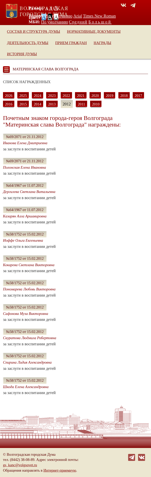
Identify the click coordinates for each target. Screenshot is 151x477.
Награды (102, 43)
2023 (52, 95)
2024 (37, 95)
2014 (37, 104)
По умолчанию (59, 16)
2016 (8, 104)
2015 (23, 104)
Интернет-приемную (59, 470)
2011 (81, 104)
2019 (109, 95)
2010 (95, 104)
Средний (78, 21)
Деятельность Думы (27, 43)
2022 (66, 95)
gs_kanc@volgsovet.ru (20, 465)
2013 (52, 104)
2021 (80, 95)
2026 (8, 95)
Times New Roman (99, 16)
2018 (124, 95)
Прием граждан (71, 43)
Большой (100, 21)
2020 (95, 95)
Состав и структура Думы (33, 31)
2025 (23, 95)
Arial (77, 16)
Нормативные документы (94, 31)
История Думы (22, 54)
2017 (138, 95)
